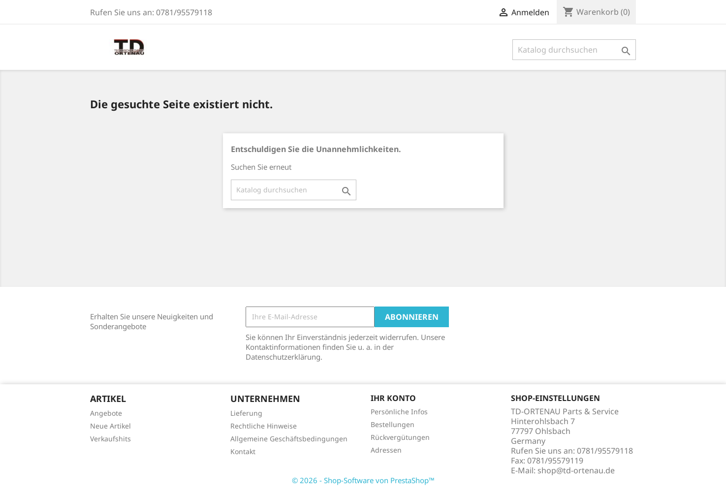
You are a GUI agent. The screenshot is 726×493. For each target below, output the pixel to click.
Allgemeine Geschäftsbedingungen (288, 438)
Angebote (106, 413)
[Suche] (574, 49)
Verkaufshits (110, 438)
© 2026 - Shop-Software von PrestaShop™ (363, 480)
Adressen (386, 450)
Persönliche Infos (399, 411)
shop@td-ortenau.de (576, 470)
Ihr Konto (393, 398)
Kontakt (242, 451)
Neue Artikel (110, 426)
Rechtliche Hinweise (263, 426)
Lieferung (246, 413)
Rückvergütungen (400, 437)
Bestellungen (392, 424)
